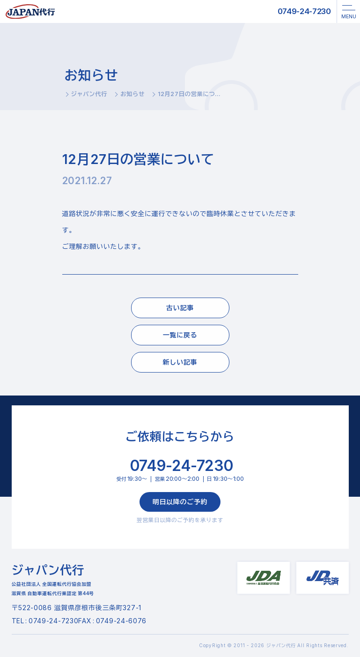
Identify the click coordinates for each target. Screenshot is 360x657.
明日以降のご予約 (180, 502)
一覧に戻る (180, 335)
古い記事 (180, 308)
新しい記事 (180, 362)
